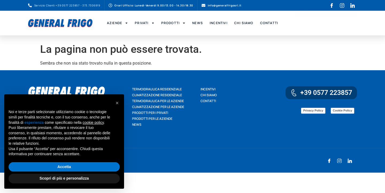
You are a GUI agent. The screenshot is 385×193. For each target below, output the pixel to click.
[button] (117, 103)
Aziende (117, 23)
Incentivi (219, 23)
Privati (144, 23)
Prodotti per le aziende (152, 118)
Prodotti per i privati (150, 112)
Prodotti (173, 23)
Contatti (269, 23)
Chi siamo (209, 95)
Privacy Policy (313, 110)
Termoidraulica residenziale (157, 89)
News (197, 23)
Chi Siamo (243, 23)
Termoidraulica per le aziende (158, 101)
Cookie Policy (342, 110)
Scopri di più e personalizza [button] (64, 178)
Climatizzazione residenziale (157, 95)
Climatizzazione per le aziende (158, 107)
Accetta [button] (64, 167)
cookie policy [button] (93, 122)
